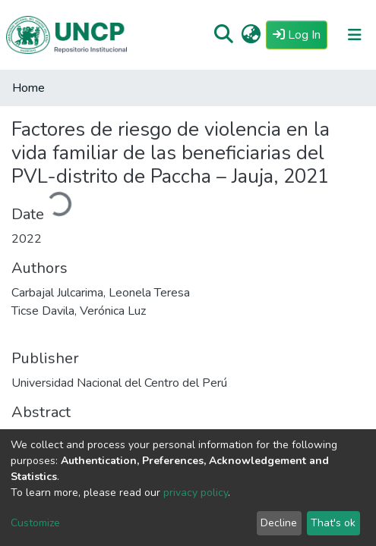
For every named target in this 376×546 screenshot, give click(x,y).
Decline (279, 523)
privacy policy (195, 492)
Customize (35, 523)
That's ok (333, 523)
